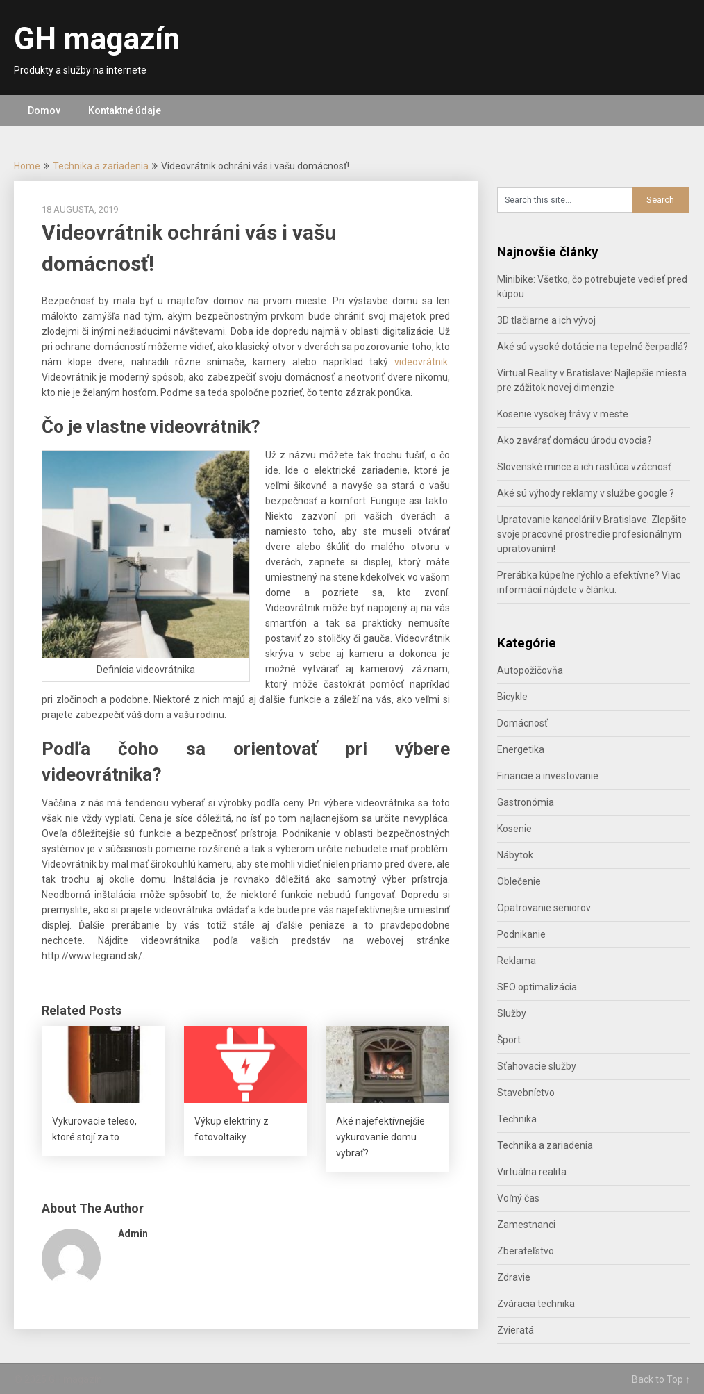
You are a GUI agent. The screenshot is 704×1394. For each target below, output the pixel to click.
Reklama (516, 960)
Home (27, 166)
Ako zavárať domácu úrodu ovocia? (574, 440)
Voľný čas (518, 1198)
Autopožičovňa (530, 670)
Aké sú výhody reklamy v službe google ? (585, 493)
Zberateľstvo (525, 1250)
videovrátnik (421, 361)
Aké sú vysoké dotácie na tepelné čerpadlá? (592, 346)
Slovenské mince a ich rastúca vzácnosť (584, 466)
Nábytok (515, 855)
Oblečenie (519, 881)
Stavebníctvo (526, 1092)
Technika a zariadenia (101, 166)
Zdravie (513, 1277)
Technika (517, 1119)
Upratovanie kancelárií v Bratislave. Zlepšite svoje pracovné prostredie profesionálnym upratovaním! (592, 534)
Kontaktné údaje (124, 110)
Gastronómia (525, 802)
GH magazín (97, 39)
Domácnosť (522, 723)
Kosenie (514, 828)
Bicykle (512, 696)
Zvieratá (515, 1330)
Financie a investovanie (547, 775)
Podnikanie (521, 934)
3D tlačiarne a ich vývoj (546, 320)
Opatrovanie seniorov (544, 907)
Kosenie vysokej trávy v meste (562, 414)
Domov (44, 110)
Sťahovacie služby (536, 1066)
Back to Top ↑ (661, 1379)
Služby (511, 1013)
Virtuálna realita (532, 1171)
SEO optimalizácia (537, 987)
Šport (509, 1039)
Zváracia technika (536, 1303)
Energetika (520, 749)
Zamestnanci (526, 1224)
